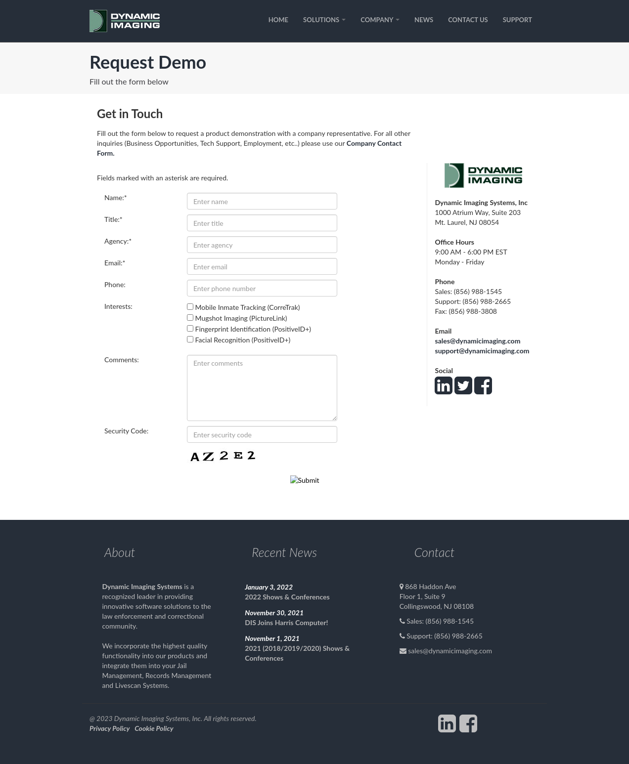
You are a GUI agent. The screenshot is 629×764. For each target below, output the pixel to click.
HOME (278, 20)
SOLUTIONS (324, 20)
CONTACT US (468, 20)
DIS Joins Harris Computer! (286, 622)
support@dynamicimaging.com (482, 350)
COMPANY (380, 20)
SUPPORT (517, 20)
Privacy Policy (110, 728)
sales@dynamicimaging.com (477, 341)
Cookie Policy (154, 728)
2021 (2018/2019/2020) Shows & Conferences (297, 653)
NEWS (423, 20)
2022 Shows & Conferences (287, 597)
